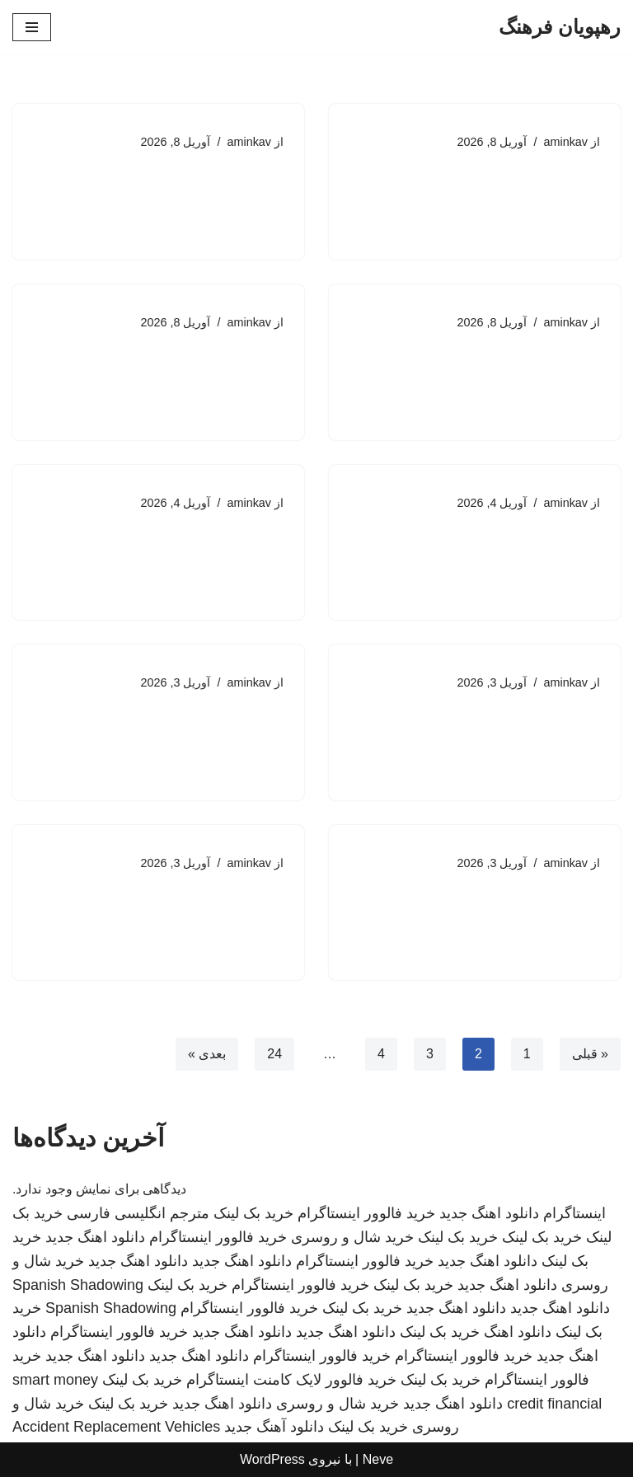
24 (274, 1055)
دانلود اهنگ (517, 1332)
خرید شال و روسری (352, 1237)
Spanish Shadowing (77, 1285)
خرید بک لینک (253, 1213)
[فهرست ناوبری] (31, 27)
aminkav (565, 141)
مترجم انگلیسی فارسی (138, 1213)
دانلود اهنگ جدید (489, 1213)
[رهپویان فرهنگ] (560, 27)
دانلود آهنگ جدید (274, 1427)
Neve (378, 1459)
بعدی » (207, 1055)
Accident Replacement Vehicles (116, 1427)
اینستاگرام (574, 1213)
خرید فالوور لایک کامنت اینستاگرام (291, 1380)
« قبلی (590, 1055)
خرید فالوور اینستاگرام (366, 1213)
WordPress (272, 1459)
